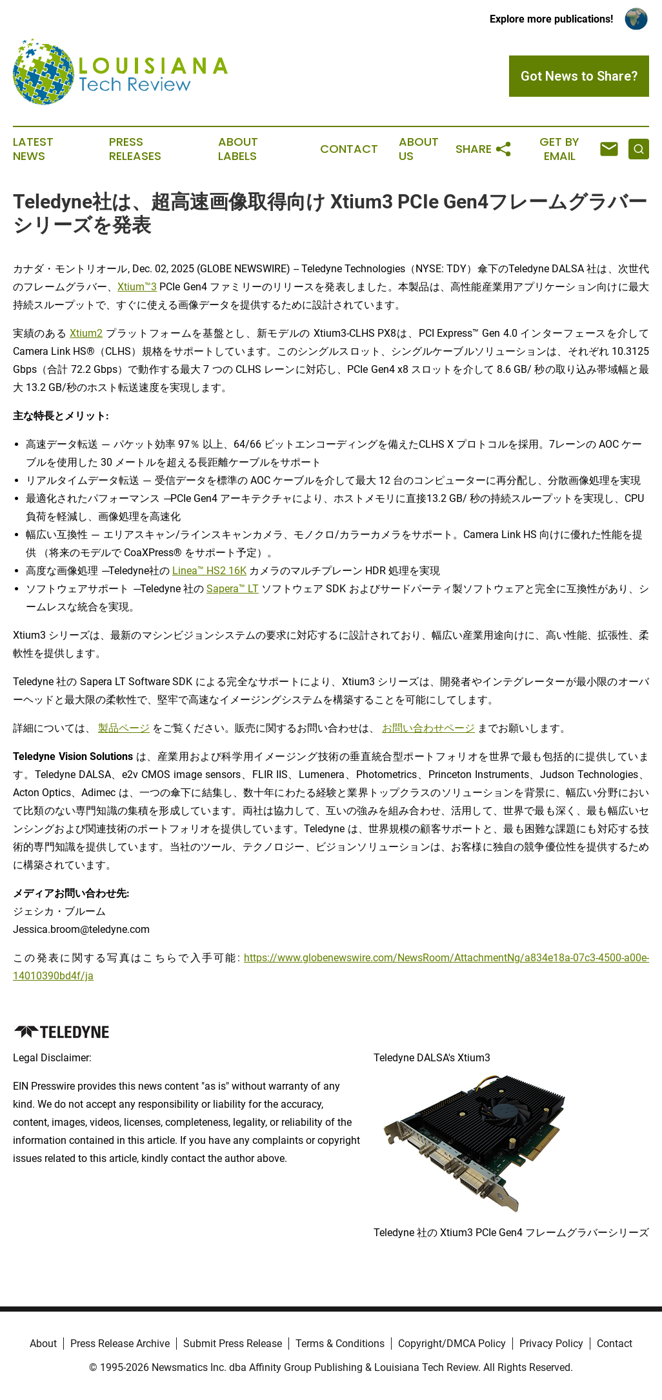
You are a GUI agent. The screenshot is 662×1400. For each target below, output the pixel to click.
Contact (349, 149)
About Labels (238, 149)
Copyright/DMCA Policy (452, 1343)
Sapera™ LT (232, 589)
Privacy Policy (551, 1343)
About (43, 1343)
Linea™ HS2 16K (209, 571)
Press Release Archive (120, 1343)
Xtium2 (86, 333)
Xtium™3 (137, 287)
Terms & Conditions (340, 1343)
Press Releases (135, 149)
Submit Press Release (232, 1343)
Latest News (33, 149)
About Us (419, 149)
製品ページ (124, 728)
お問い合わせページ (428, 728)
